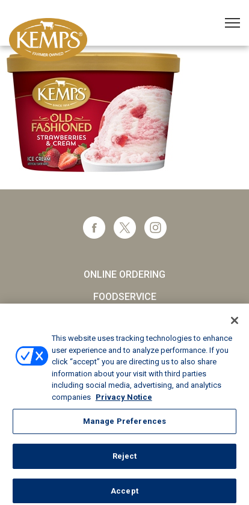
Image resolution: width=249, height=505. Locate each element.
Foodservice (124, 296)
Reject (124, 459)
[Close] (234, 323)
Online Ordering (124, 274)
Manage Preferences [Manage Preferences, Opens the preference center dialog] (124, 424)
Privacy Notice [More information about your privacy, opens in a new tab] (124, 400)
